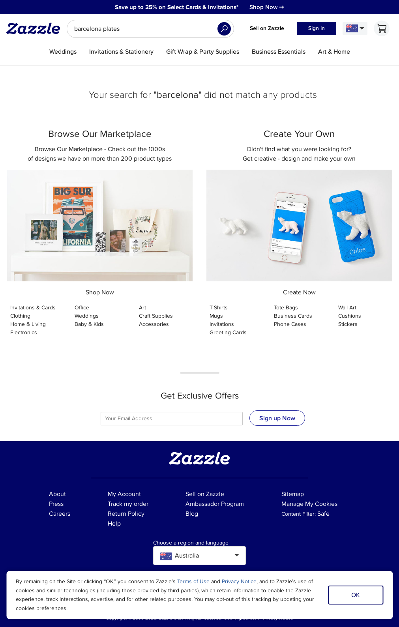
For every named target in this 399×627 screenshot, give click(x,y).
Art (142, 307)
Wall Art (347, 307)
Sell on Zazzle (267, 28)
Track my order (128, 504)
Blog (191, 514)
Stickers (348, 324)
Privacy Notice (239, 581)
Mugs (216, 316)
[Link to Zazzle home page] (36, 28)
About (57, 494)
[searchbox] (150, 29)
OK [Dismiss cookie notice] (355, 595)
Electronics (23, 332)
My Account (124, 494)
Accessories (154, 324)
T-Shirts (219, 307)
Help (114, 524)
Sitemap (292, 494)
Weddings (87, 316)
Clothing (20, 316)
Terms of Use (193, 581)
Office (82, 307)
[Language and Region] (355, 28)
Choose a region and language (191, 543)
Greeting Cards (228, 332)
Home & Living (28, 324)
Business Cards (293, 316)
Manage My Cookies (309, 504)
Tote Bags (286, 307)
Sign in (316, 28)
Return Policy (126, 514)
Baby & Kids (89, 324)
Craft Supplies (156, 316)
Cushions (349, 316)
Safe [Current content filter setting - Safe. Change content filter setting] (323, 514)
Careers (59, 514)
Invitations (222, 324)
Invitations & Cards (33, 307)
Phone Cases (290, 324)
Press (56, 504)
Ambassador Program (214, 504)
